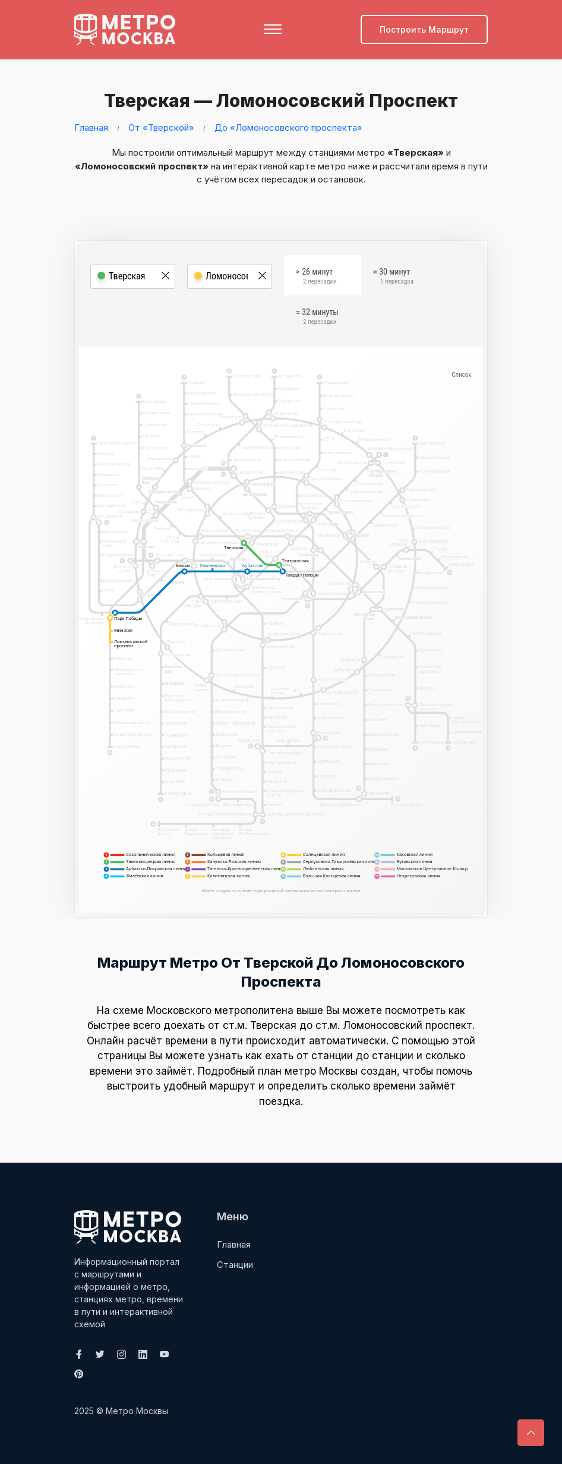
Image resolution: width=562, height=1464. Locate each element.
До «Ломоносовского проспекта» (288, 127)
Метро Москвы (137, 1410)
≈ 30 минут (393, 277)
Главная (91, 127)
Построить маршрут (424, 29)
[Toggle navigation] (272, 29)
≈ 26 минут (316, 277)
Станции (235, 1264)
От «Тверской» (161, 127)
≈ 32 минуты (317, 318)
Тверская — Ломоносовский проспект (278, 100)
